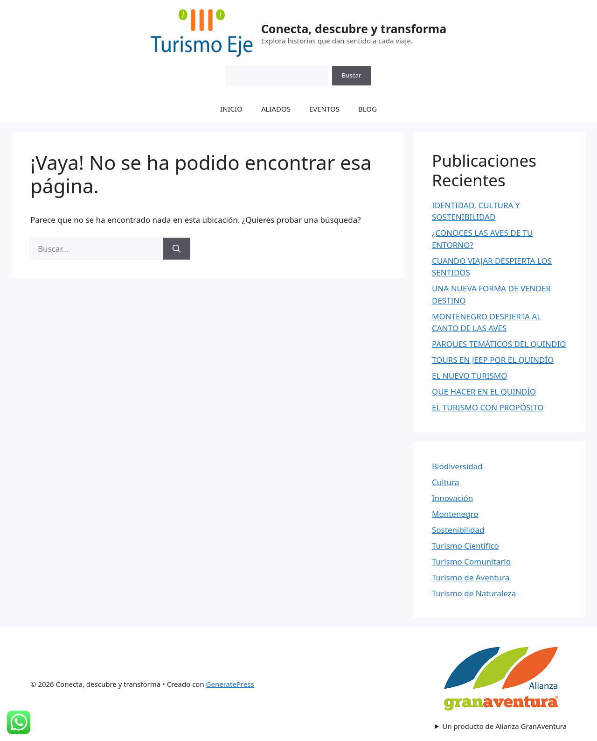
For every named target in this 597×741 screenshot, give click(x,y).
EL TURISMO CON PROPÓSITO (488, 407)
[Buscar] (176, 249)
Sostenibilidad (458, 529)
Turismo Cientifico (465, 545)
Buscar (351, 75)
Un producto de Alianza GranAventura (504, 726)
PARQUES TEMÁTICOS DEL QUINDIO (499, 344)
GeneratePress (230, 684)
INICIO (231, 108)
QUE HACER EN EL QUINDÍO (484, 391)
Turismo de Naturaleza (474, 593)
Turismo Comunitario (471, 561)
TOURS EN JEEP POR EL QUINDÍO (493, 359)
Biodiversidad (457, 466)
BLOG (367, 108)
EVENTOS (324, 108)
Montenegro (455, 513)
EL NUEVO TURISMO (469, 375)
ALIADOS (276, 108)
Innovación (452, 498)
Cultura (445, 482)
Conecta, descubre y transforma (353, 28)
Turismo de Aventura (470, 577)
